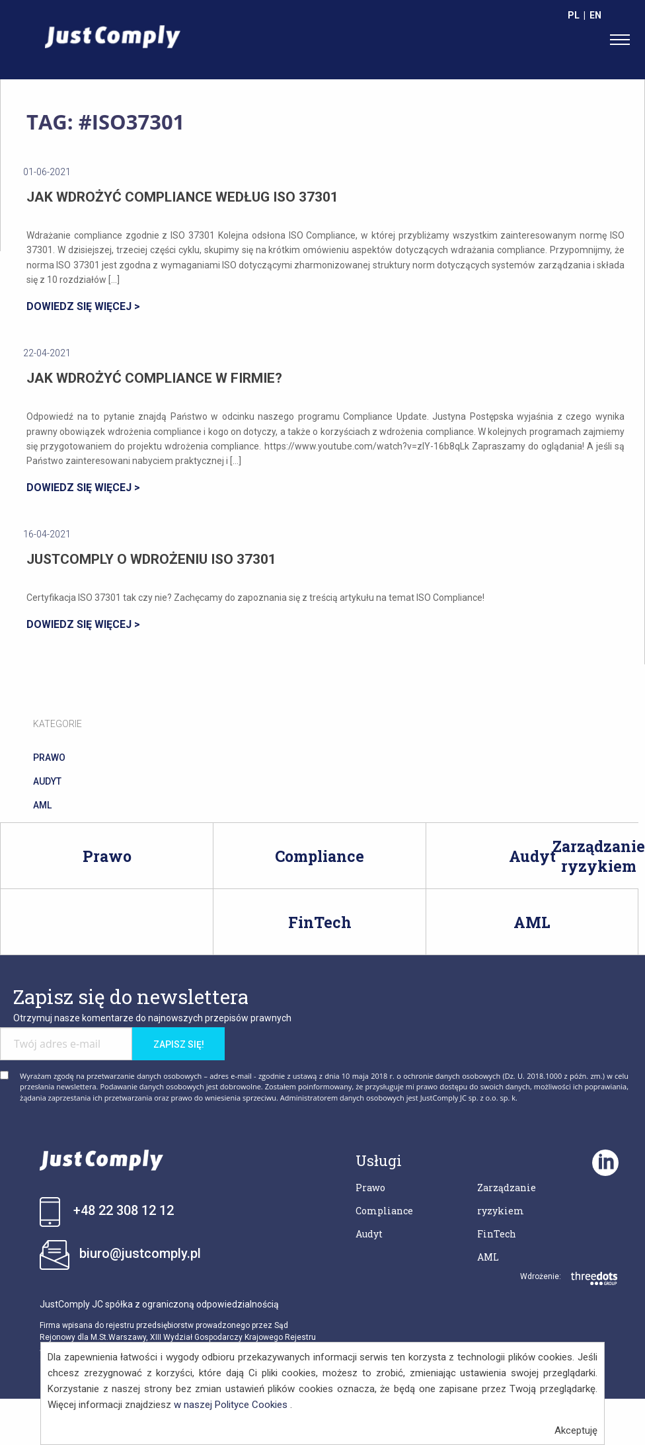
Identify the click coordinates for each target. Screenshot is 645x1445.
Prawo (107, 856)
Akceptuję (575, 1430)
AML (531, 922)
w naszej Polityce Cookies (230, 1405)
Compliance (319, 856)
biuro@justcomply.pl (140, 1253)
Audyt (532, 856)
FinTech (320, 922)
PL (574, 15)
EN (595, 15)
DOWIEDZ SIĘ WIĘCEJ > (83, 306)
